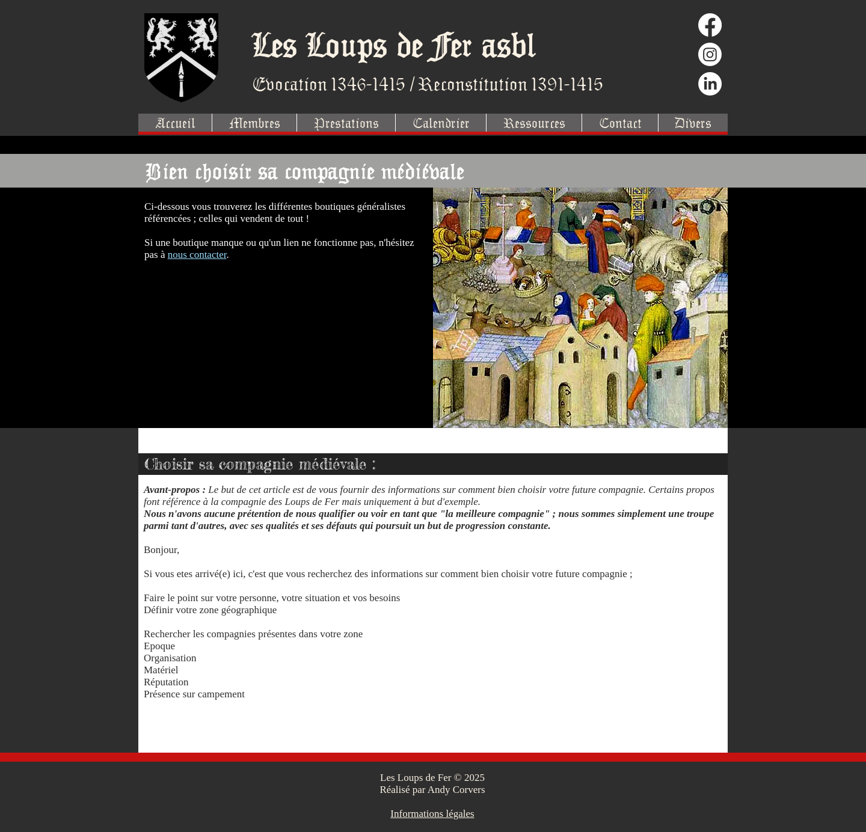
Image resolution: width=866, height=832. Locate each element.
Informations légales (432, 813)
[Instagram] (710, 54)
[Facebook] (710, 25)
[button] (345, 123)
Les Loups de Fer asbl (394, 44)
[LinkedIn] (710, 84)
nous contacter (197, 254)
